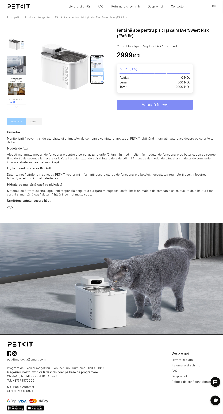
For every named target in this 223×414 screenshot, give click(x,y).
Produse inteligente (37, 17)
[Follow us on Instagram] (14, 354)
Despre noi (155, 6)
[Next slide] (16, 107)
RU (214, 6)
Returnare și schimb (125, 6)
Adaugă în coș (154, 104)
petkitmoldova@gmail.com (26, 359)
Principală (13, 17)
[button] (16, 44)
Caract (34, 121)
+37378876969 (23, 380)
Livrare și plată (79, 6)
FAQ (100, 6)
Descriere (16, 121)
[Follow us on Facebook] (9, 354)
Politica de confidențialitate (191, 382)
